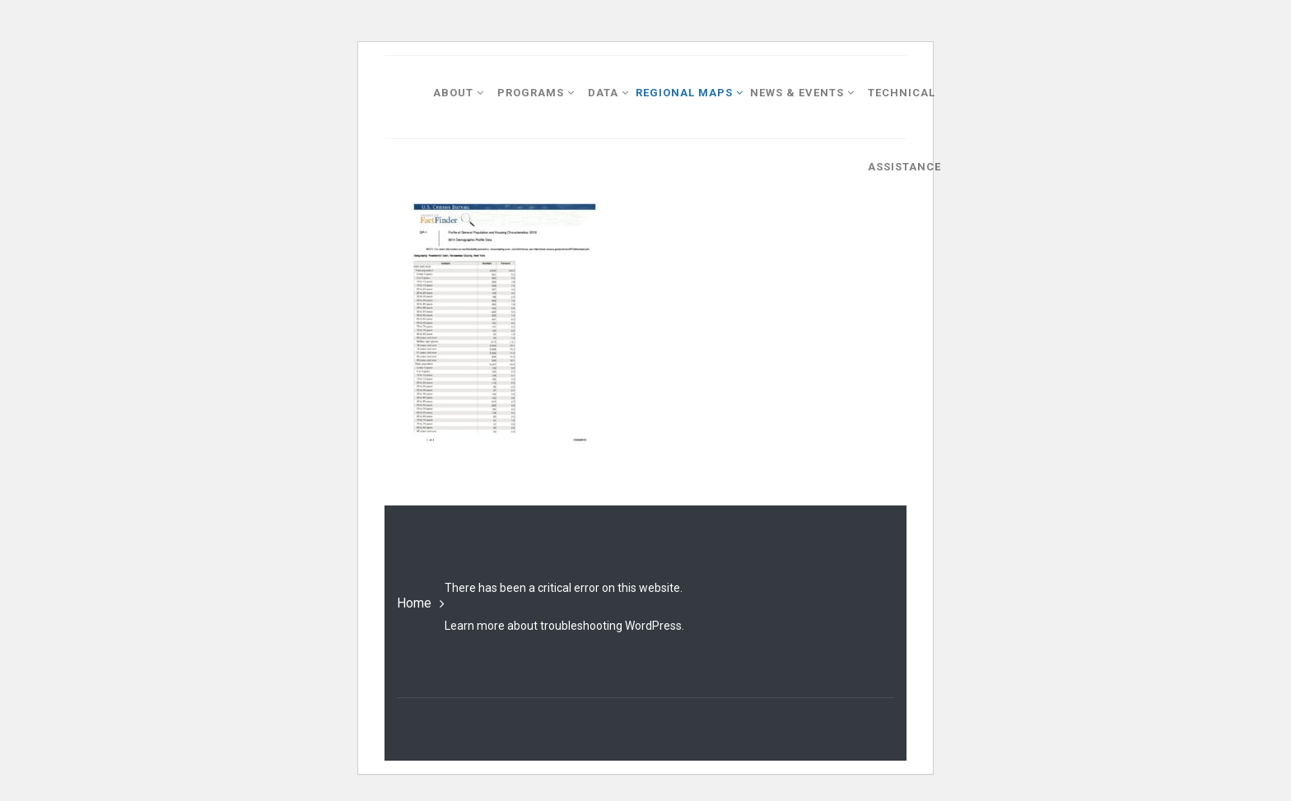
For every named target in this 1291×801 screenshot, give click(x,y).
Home (414, 603)
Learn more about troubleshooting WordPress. (564, 625)
